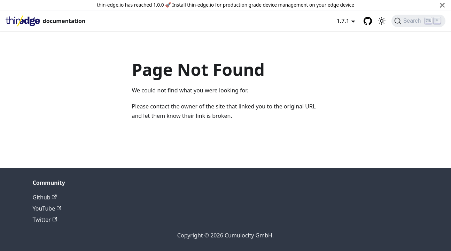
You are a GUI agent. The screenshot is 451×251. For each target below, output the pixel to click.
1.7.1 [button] (343, 21)
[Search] (418, 21)
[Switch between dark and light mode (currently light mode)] (381, 20)
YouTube (47, 208)
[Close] (442, 5)
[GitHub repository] (367, 20)
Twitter (45, 219)
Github (45, 197)
